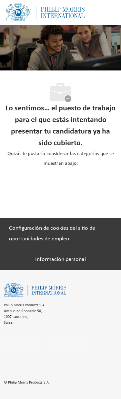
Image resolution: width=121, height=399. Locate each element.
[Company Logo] (45, 12)
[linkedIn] (33, 343)
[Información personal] (60, 260)
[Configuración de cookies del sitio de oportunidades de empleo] (60, 233)
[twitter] (77, 343)
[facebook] (11, 343)
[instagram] (55, 343)
